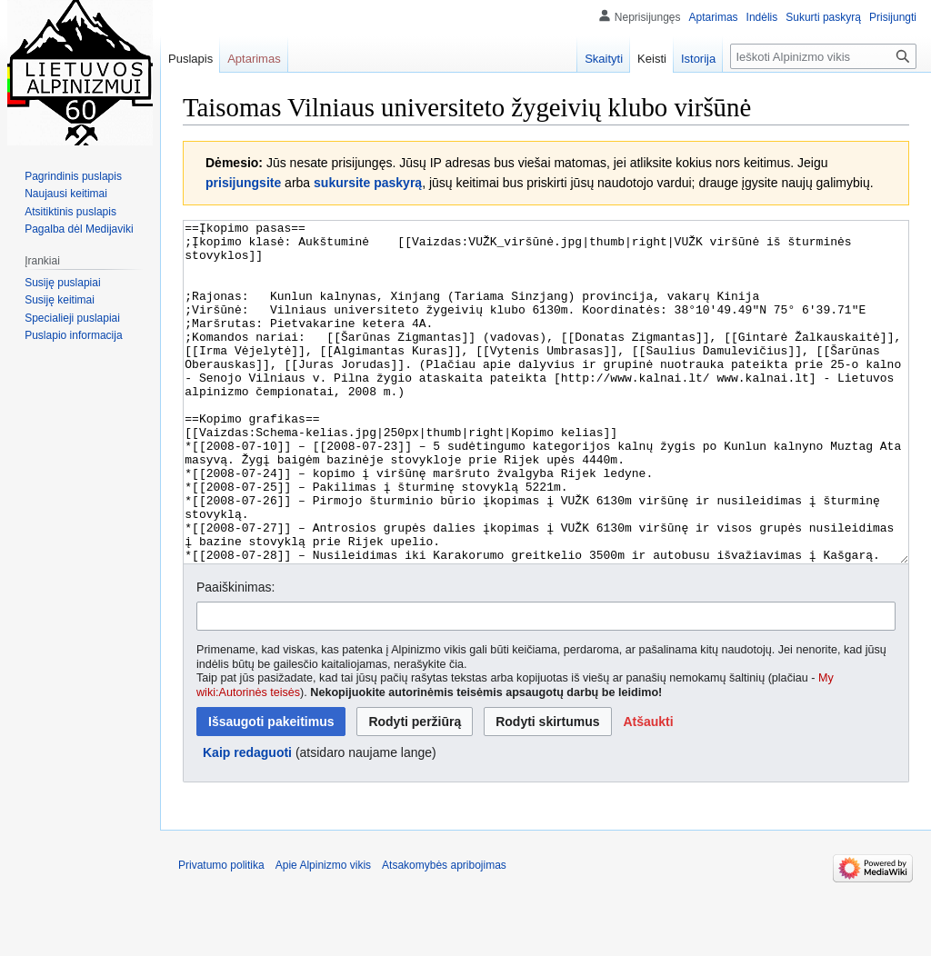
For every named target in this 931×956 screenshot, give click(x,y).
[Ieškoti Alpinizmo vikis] (823, 56)
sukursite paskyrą (368, 182)
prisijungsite (243, 182)
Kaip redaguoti (247, 820)
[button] (647, 789)
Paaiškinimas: (235, 655)
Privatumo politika (221, 933)
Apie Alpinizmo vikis (323, 933)
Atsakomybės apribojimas (444, 933)
